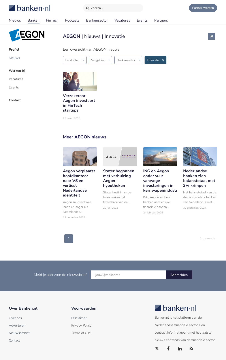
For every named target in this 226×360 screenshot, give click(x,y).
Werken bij (17, 70)
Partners (161, 20)
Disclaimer (79, 318)
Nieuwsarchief (19, 333)
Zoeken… (94, 7)
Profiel (14, 49)
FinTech (52, 20)
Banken (34, 20)
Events (142, 20)
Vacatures (122, 20)
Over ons (15, 318)
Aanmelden (179, 275)
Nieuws (15, 20)
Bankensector (97, 20)
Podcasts (72, 20)
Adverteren (17, 325)
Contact (15, 100)
